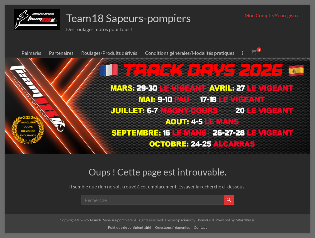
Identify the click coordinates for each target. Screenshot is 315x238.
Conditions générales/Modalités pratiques (189, 53)
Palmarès (31, 53)
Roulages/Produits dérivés (109, 53)
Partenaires (61, 53)
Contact (200, 227)
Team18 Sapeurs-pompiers (131, 18)
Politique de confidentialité (129, 227)
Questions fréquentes (172, 227)
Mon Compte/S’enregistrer (273, 15)
